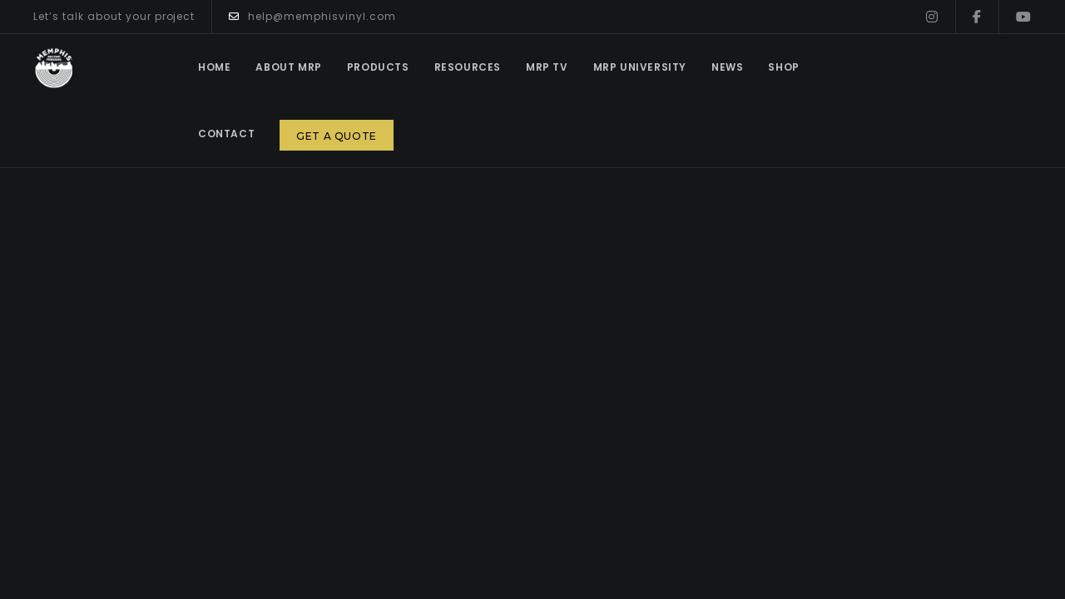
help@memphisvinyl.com (312, 16)
